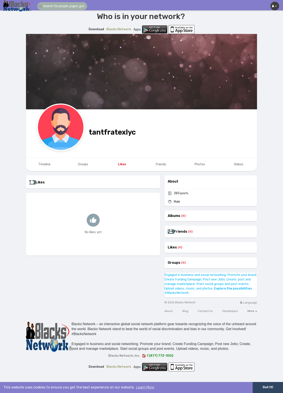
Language (248, 302)
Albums (174, 216)
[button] (63, 6)
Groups (174, 262)
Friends (180, 231)
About (168, 311)
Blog (185, 311)
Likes (172, 247)
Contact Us (205, 311)
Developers (230, 311)
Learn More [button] (145, 387)
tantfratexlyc (112, 132)
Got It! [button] (268, 387)
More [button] (252, 311)
